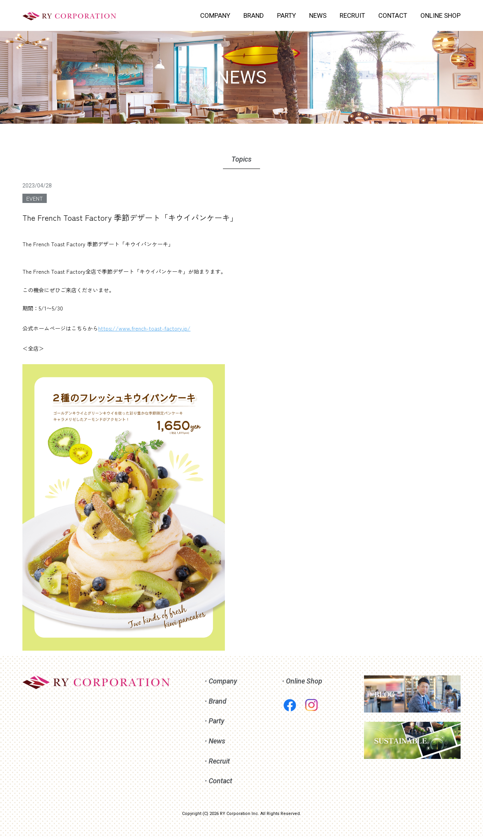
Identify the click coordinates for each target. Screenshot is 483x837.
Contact (220, 781)
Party (216, 721)
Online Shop (304, 681)
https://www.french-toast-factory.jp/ (144, 328)
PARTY (286, 15)
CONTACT (392, 15)
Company (223, 681)
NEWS (318, 15)
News (217, 741)
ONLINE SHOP (440, 15)
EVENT (34, 198)
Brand (217, 701)
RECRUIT (352, 15)
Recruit (219, 761)
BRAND (253, 15)
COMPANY (215, 15)
